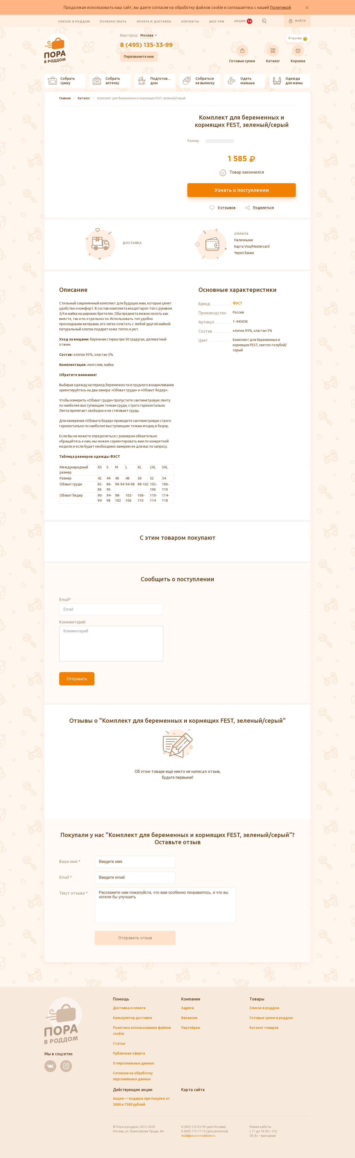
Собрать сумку (61, 81)
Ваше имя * (69, 861)
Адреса (187, 1008)
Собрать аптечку (106, 81)
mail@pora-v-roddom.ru (198, 1135)
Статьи (119, 1043)
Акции (243, 21)
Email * (65, 877)
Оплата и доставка (154, 21)
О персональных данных (133, 1063)
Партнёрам (190, 1028)
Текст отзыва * (73, 893)
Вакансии (189, 1018)
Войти (297, 21)
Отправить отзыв (135, 938)
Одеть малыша (241, 81)
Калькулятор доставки (132, 1018)
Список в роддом (74, 21)
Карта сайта (193, 1089)
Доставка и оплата (129, 1008)
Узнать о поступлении (241, 190)
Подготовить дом (156, 81)
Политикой (280, 7)
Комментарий (72, 622)
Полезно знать (113, 21)
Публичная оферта (129, 1053)
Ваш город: (136, 35)
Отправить (77, 679)
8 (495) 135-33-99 (146, 45)
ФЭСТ (237, 303)
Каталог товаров (263, 1028)
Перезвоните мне (139, 57)
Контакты (190, 21)
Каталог (273, 54)
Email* (65, 599)
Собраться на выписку (198, 81)
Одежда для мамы (288, 81)
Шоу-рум (217, 21)
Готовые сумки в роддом (271, 1018)
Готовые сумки (242, 54)
